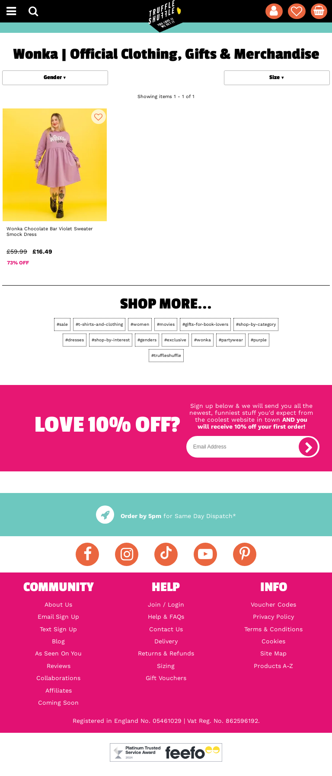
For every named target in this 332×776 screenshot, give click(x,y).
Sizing (166, 666)
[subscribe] (308, 446)
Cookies (273, 641)
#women (140, 324)
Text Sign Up (58, 629)
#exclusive (175, 340)
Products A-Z (273, 666)
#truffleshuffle (166, 355)
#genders (146, 340)
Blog (58, 641)
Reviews (58, 666)
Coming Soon (58, 703)
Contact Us (166, 629)
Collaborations (58, 678)
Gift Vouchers (166, 678)
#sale (62, 324)
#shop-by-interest (111, 340)
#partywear (231, 340)
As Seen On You (58, 653)
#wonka (202, 340)
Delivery (166, 641)
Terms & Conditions (273, 629)
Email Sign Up (58, 617)
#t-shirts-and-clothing (99, 324)
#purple (259, 340)
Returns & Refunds (166, 653)
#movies (166, 324)
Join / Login (166, 604)
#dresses (74, 340)
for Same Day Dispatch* (166, 515)
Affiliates (58, 690)
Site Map (273, 653)
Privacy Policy (273, 617)
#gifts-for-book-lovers (205, 324)
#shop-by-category (256, 324)
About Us (58, 604)
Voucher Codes (273, 604)
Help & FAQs (166, 617)
